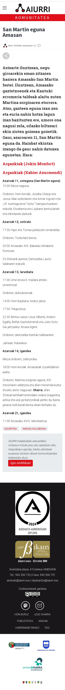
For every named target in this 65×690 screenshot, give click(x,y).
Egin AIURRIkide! (20, 463)
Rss (47, 627)
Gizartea (10, 428)
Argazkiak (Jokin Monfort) (29, 163)
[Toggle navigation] (4, 8)
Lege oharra (42, 614)
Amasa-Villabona (34, 428)
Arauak (43, 621)
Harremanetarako (27, 627)
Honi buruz (22, 614)
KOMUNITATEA (32, 17)
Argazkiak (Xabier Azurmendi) (32, 172)
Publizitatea (25, 621)
